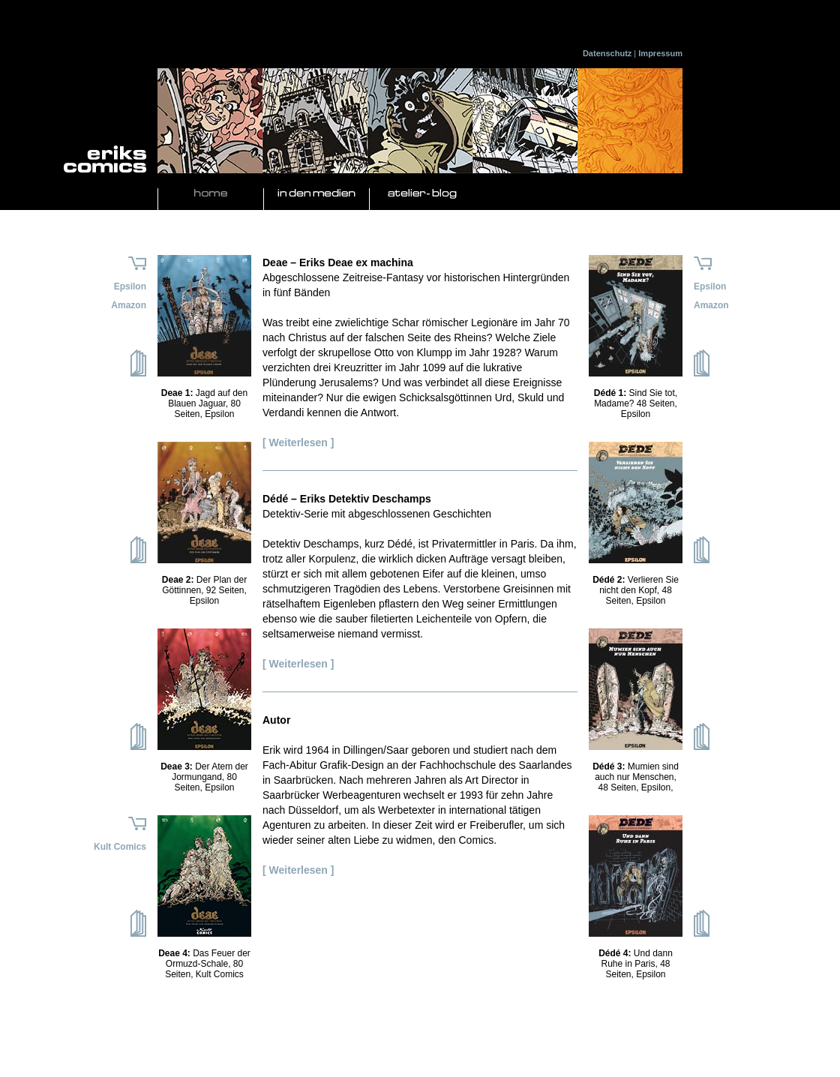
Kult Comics (120, 847)
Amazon (128, 305)
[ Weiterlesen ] (298, 442)
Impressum (660, 53)
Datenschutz (607, 53)
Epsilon (130, 286)
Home (210, 194)
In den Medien (317, 194)
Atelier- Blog (422, 194)
